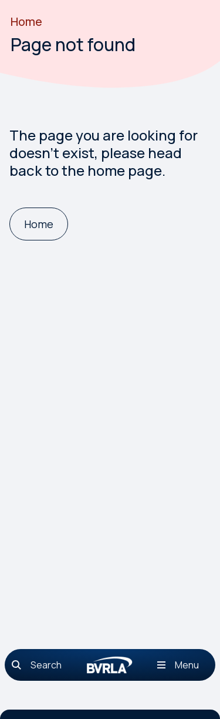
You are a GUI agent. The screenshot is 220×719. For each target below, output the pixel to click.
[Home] (38, 224)
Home (26, 21)
